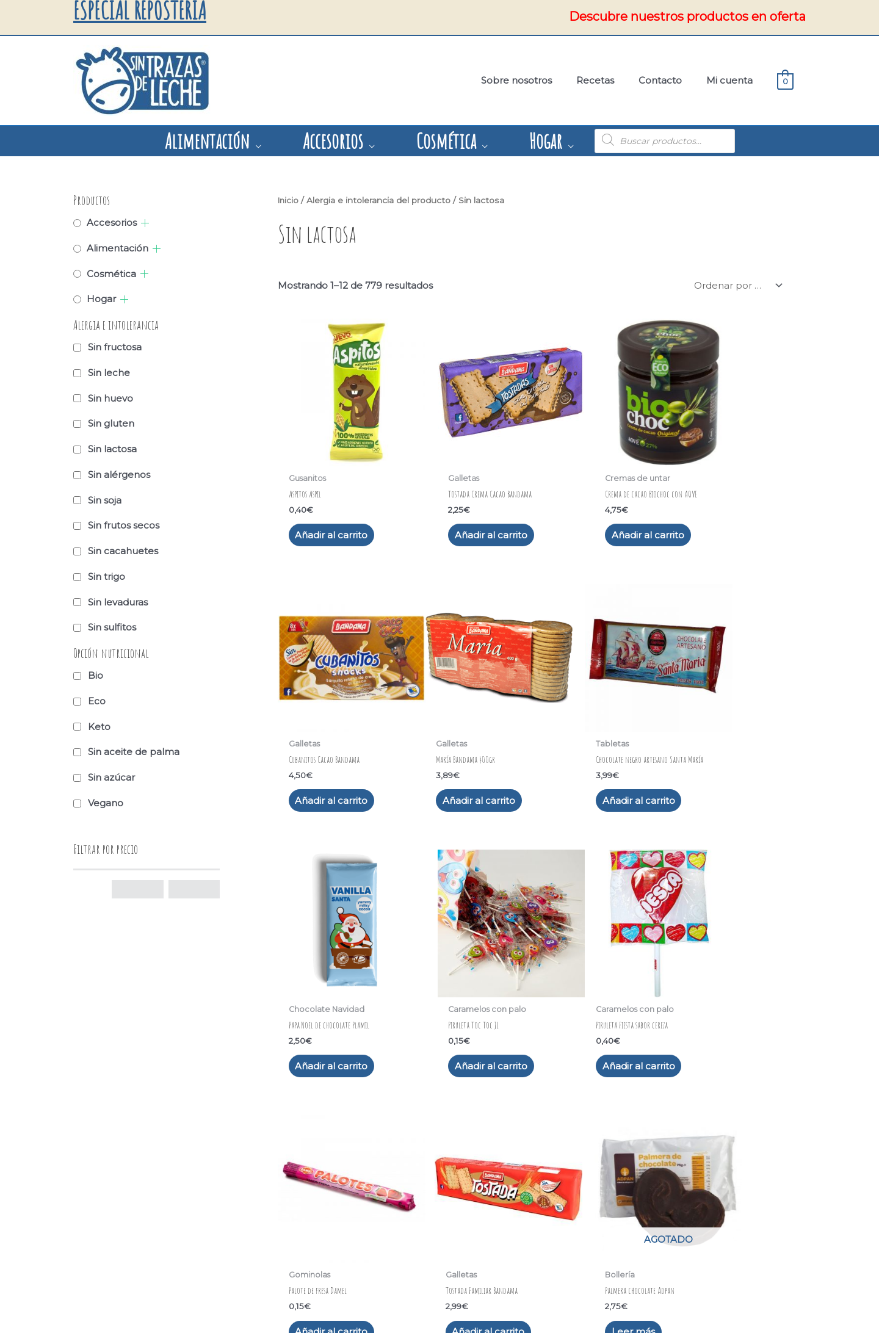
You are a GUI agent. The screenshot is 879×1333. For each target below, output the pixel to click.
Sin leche (109, 372)
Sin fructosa (115, 346)
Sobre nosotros (319, 1188)
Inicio (289, 199)
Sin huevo (110, 397)
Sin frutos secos (123, 524)
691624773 (504, 1203)
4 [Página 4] (372, 1066)
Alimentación (117, 247)
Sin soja (104, 499)
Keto (99, 726)
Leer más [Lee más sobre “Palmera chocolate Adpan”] (706, 993)
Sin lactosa (112, 448)
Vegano (105, 802)
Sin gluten (111, 422)
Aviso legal (125, 1188)
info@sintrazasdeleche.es (536, 1218)
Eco (97, 700)
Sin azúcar (111, 776)
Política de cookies (141, 1218)
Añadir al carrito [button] (331, 505)
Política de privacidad (147, 1203)
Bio (95, 675)
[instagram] (299, 1229)
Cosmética (111, 273)
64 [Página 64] (456, 1066)
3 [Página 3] (344, 1066)
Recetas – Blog (319, 1203)
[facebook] (320, 1229)
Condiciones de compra (152, 1233)
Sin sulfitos (112, 626)
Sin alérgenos (119, 474)
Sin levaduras (118, 601)
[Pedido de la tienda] (735, 285)
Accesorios (112, 222)
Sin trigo (106, 576)
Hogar (101, 298)
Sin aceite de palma (133, 751)
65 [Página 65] (485, 1066)
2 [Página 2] (317, 1066)
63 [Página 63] (427, 1066)
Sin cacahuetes (123, 550)
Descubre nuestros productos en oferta (687, 16)
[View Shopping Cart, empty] (785, 80)
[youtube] (342, 1229)
